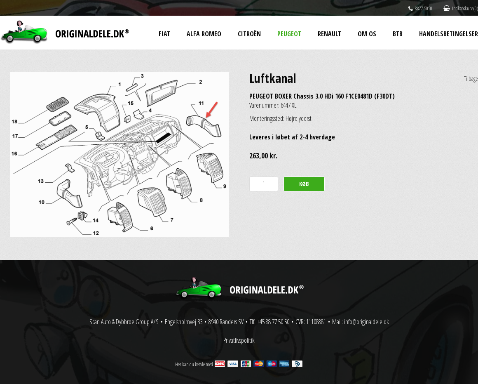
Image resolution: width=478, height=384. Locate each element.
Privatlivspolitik (239, 340)
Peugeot (289, 34)
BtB (398, 34)
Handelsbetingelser (448, 34)
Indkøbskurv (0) (460, 8)
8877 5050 (420, 8)
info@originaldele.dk (366, 321)
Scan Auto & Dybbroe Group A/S (124, 321)
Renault (329, 34)
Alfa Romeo (204, 34)
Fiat (164, 34)
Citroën (249, 34)
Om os (367, 34)
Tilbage (471, 78)
